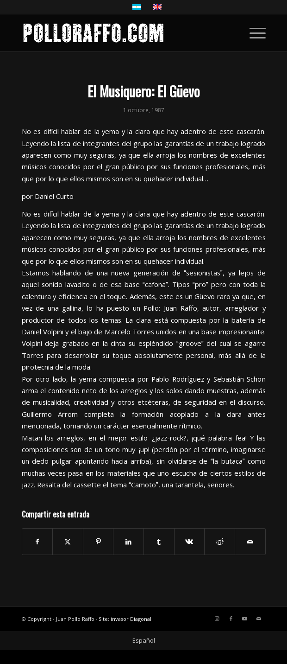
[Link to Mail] (259, 619)
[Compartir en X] (68, 542)
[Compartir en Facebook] (37, 542)
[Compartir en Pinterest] (98, 542)
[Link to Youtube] (245, 619)
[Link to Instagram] (217, 619)
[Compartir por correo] (250, 542)
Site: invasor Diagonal (125, 618)
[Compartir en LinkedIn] (128, 542)
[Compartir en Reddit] (220, 542)
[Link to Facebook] (231, 619)
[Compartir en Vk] (190, 542)
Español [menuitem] (143, 640)
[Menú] (253, 32)
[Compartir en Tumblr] (159, 542)
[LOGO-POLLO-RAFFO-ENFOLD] (119, 32)
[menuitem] (253, 32)
